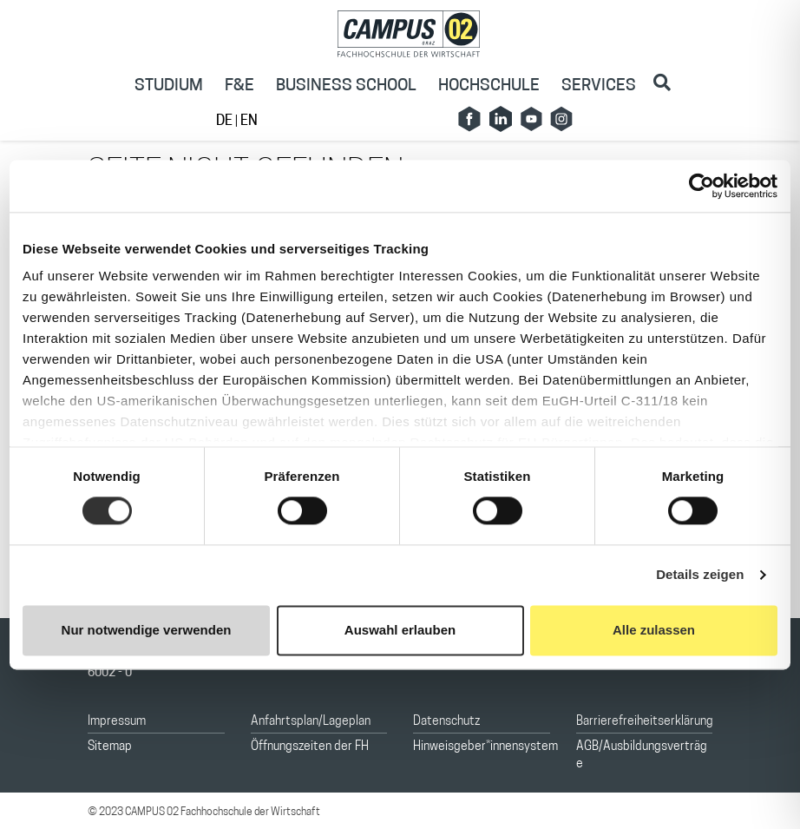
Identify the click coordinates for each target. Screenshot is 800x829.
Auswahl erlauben (400, 629)
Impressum (117, 721)
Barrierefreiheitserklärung (644, 721)
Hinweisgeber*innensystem (485, 746)
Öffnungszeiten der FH (310, 746)
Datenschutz (446, 721)
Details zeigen (700, 575)
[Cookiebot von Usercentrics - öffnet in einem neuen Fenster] (701, 186)
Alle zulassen (654, 629)
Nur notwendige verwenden (147, 629)
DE (225, 121)
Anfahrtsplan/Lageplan (310, 721)
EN (249, 121)
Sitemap (110, 746)
